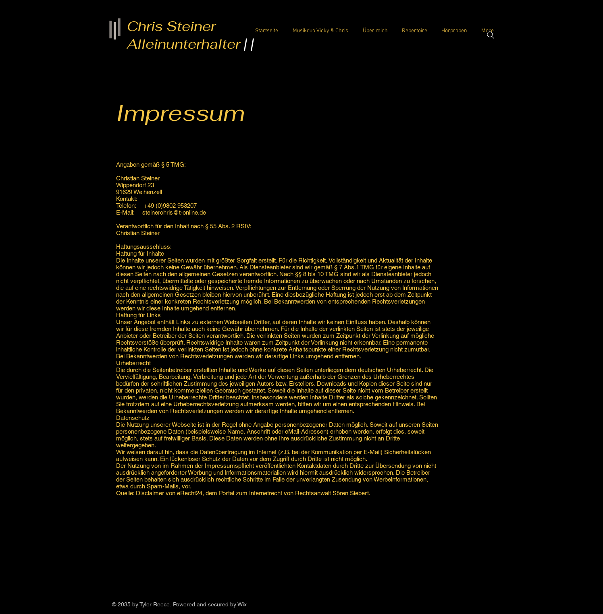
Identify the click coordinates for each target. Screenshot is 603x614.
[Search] (490, 35)
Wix (242, 604)
